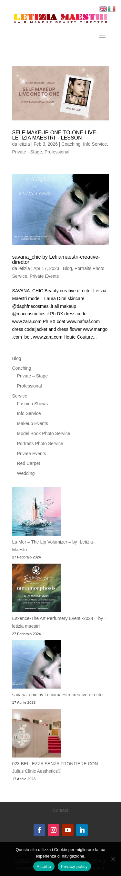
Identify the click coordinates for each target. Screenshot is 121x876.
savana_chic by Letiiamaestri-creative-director (56, 259)
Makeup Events (32, 423)
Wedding (26, 473)
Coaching (70, 144)
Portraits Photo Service (40, 443)
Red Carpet (28, 463)
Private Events (44, 276)
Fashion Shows (32, 403)
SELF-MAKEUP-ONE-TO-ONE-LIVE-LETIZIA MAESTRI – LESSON (55, 135)
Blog (67, 268)
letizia (24, 144)
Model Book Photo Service (43, 433)
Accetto (43, 866)
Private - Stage (27, 151)
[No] (113, 859)
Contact (60, 810)
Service (19, 396)
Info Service (95, 144)
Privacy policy (74, 866)
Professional (57, 151)
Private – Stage (32, 375)
